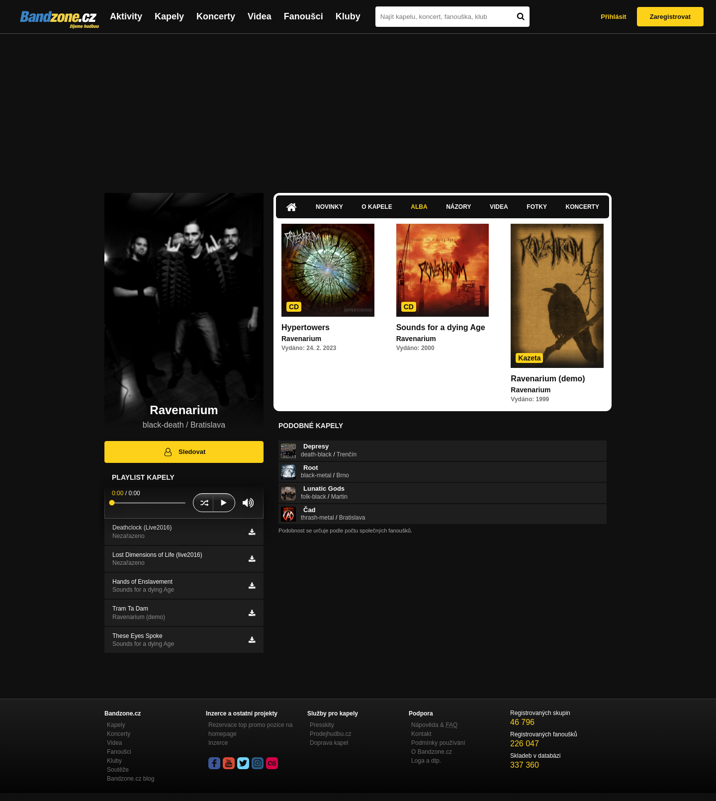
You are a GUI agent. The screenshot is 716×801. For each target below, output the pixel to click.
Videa (259, 16)
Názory (458, 206)
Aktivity (126, 16)
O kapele (376, 206)
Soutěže (118, 769)
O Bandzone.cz (431, 751)
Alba (419, 206)
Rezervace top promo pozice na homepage (250, 729)
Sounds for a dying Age (440, 327)
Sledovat (184, 451)
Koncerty (215, 16)
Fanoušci (303, 16)
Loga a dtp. (426, 760)
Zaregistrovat (670, 16)
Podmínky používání (438, 742)
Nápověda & (434, 724)
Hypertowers (305, 327)
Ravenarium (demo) (548, 378)
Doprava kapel (329, 742)
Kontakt (421, 733)
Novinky (329, 206)
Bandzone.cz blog (130, 778)
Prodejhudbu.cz (330, 733)
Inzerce (218, 742)
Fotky (537, 206)
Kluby (348, 16)
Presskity (322, 724)
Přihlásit (613, 16)
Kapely (169, 16)
